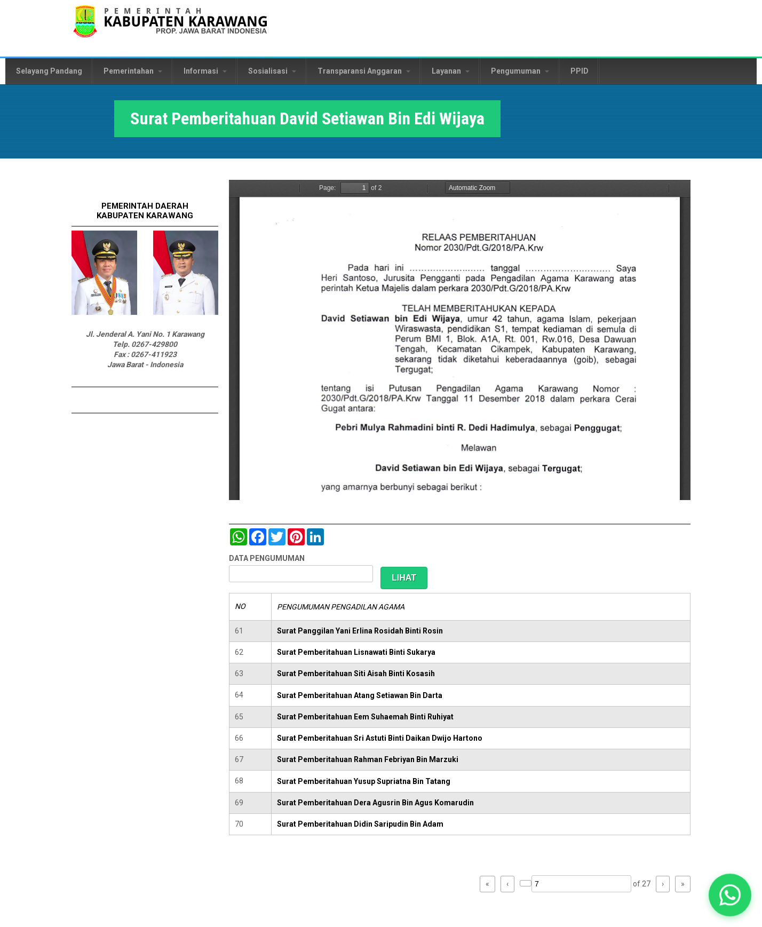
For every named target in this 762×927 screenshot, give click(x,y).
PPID (579, 71)
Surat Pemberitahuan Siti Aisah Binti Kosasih (356, 673)
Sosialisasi (272, 71)
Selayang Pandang (49, 71)
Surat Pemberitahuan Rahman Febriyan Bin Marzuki (367, 759)
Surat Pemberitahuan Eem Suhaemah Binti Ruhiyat (365, 716)
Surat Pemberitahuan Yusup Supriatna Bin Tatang (363, 781)
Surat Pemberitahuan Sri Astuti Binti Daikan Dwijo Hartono (379, 738)
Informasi (205, 71)
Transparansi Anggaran (364, 71)
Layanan (451, 71)
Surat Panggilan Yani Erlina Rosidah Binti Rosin (360, 631)
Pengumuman (520, 71)
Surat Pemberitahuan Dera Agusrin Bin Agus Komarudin (375, 802)
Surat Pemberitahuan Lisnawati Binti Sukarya (356, 652)
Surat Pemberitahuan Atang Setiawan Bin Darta (359, 695)
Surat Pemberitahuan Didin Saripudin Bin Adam (360, 824)
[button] (729, 894)
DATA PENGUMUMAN (267, 558)
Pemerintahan (133, 71)
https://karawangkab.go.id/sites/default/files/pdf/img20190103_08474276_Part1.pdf (459, 340)
